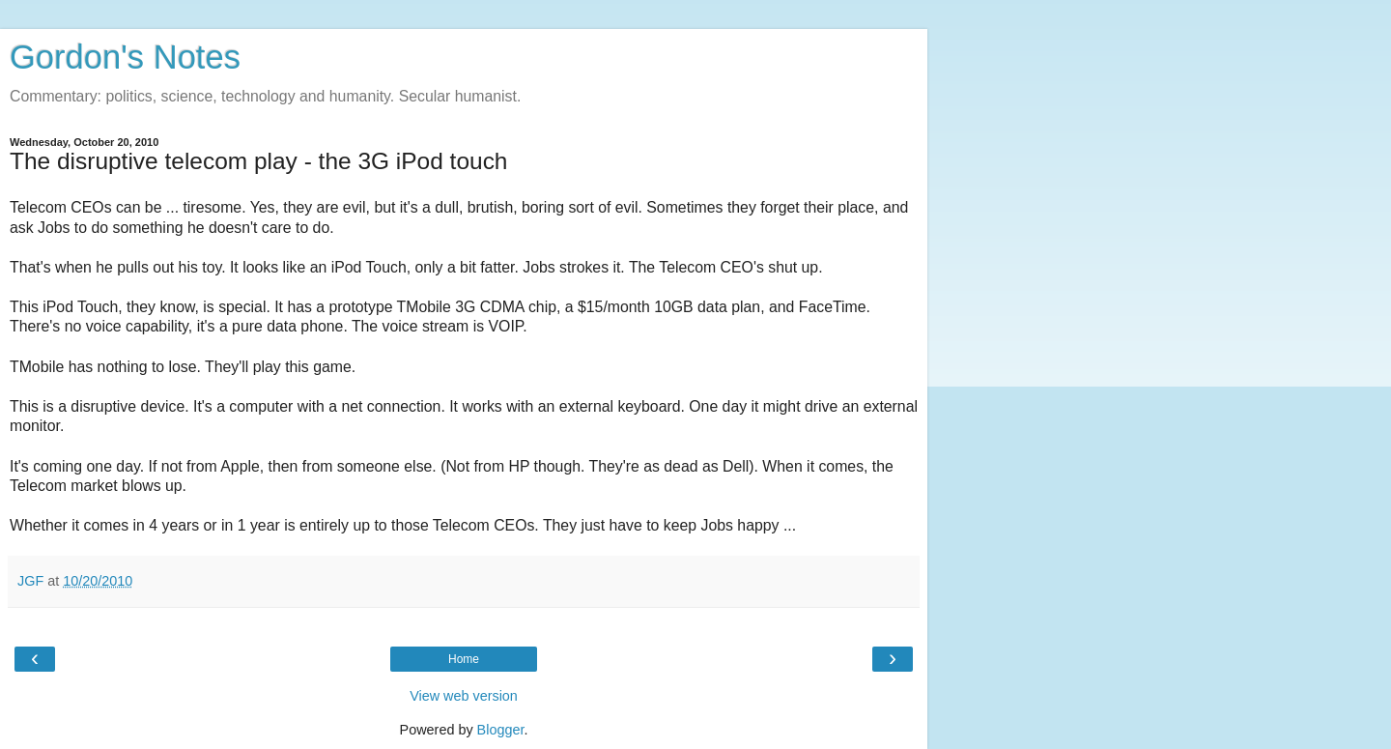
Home (463, 659)
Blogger (501, 729)
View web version (464, 696)
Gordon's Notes (125, 57)
